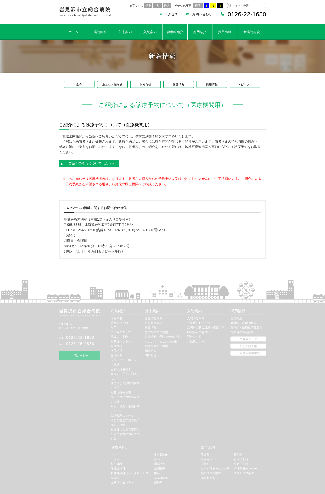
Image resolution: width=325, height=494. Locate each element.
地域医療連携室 (211, 473)
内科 (113, 454)
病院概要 (116, 318)
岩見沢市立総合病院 (85, 12)
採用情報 (224, 32)
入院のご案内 (195, 318)
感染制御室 (208, 477)
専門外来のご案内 (156, 332)
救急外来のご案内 (156, 345)
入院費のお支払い (198, 322)
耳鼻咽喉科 (161, 477)
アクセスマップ (121, 332)
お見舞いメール (197, 341)
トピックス (245, 84)
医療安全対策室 (244, 473)
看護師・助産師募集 (243, 322)
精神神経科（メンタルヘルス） (131, 473)
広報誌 (115, 364)
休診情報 (178, 84)
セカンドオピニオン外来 (161, 341)
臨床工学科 (241, 463)
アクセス (170, 14)
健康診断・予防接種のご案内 (164, 336)
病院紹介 (100, 32)
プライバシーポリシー (125, 359)
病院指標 (116, 350)
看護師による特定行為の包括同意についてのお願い (125, 434)
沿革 (113, 327)
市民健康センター (248, 338)
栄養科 (205, 463)
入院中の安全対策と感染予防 (206, 327)
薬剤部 (238, 454)
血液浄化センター (122, 482)
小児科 (115, 459)
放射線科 (206, 459)
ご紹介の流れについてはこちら (90, 163)
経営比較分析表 (121, 392)
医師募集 (236, 318)
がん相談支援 (248, 345)
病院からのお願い (198, 332)
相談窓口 (150, 350)
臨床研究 (116, 355)
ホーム (73, 32)
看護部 (205, 454)
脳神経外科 (118, 468)
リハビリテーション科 (215, 468)
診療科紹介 (175, 32)
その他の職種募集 (242, 332)
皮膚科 (115, 477)
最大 (167, 5)
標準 (148, 5)
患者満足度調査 (121, 369)
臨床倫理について (122, 415)
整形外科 (116, 463)
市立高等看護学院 (248, 353)
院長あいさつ (119, 322)
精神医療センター (245, 468)
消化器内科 (161, 454)
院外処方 (150, 355)
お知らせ (145, 84)
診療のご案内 (153, 318)
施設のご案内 (119, 336)
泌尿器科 (160, 468)
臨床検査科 (241, 459)
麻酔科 (158, 482)
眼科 (157, 473)
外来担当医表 (153, 322)
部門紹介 (199, 32)
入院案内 (150, 32)
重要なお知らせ (112, 84)
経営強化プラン (121, 341)
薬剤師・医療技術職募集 (246, 327)
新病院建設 (251, 32)
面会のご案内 (195, 336)
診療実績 (116, 345)
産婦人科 (160, 463)
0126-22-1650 (80, 337)
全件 (79, 84)
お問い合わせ (202, 14)
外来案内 (125, 32)
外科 (157, 459)
